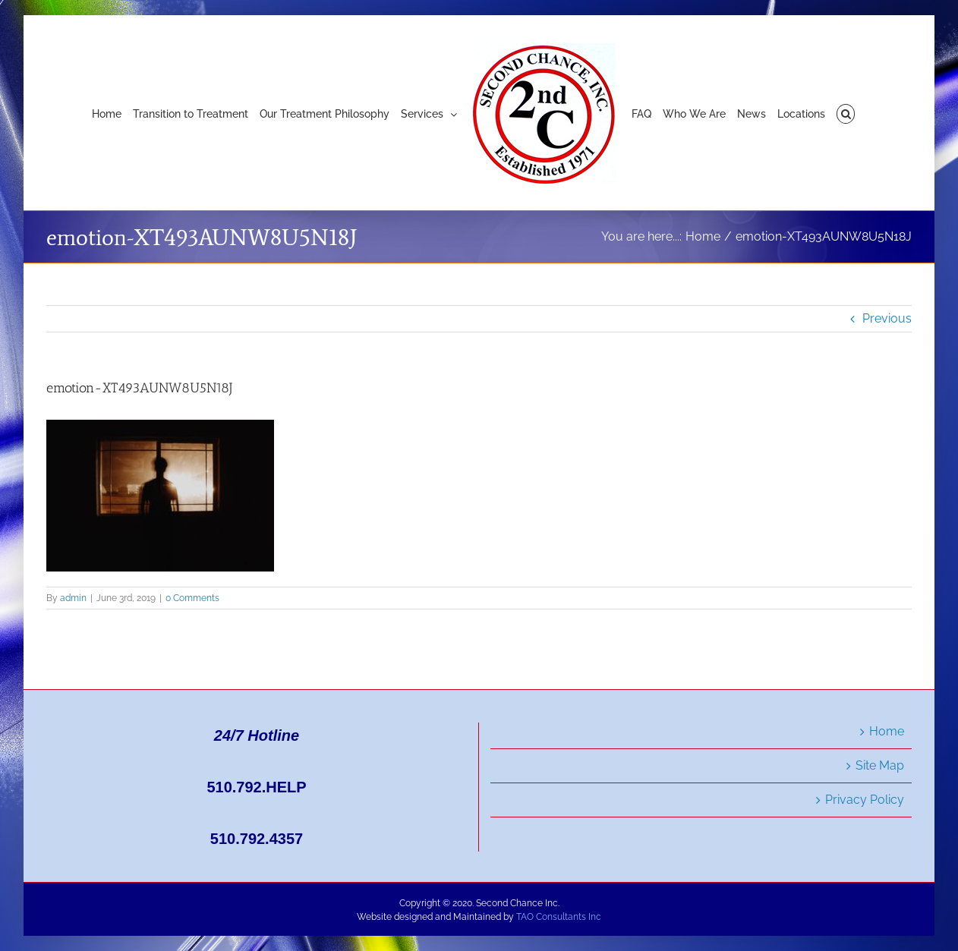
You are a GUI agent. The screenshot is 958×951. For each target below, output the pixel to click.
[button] (846, 113)
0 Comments (192, 598)
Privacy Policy (864, 799)
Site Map (880, 765)
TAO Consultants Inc (558, 917)
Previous (887, 318)
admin (73, 598)
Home (886, 731)
